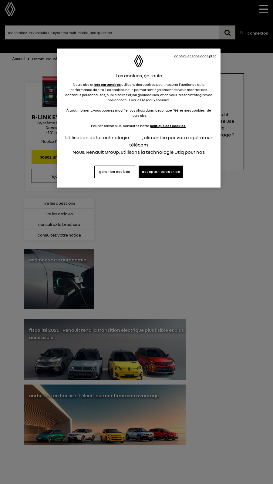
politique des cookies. (168, 126)
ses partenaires (107, 84)
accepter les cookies (161, 172)
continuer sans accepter (195, 56)
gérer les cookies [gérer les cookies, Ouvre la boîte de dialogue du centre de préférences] (114, 172)
